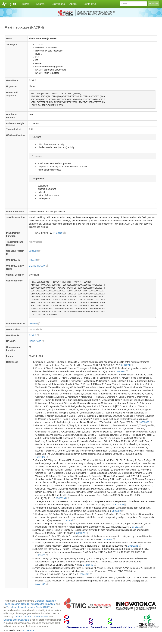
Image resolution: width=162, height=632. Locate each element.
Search (41, 3)
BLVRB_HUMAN (38, 265)
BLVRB (34, 335)
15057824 (41, 457)
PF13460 (59, 233)
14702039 (145, 422)
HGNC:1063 (36, 341)
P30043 (34, 260)
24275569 (89, 565)
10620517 (108, 539)
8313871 (137, 527)
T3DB (12, 4)
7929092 (117, 511)
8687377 (82, 533)
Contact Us (90, 3)
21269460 (41, 555)
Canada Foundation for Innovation (38, 604)
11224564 (41, 584)
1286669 (69, 520)
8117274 (127, 365)
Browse (26, 3)
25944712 (86, 574)
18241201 (134, 546)
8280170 (120, 504)
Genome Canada (22, 616)
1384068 (34, 251)
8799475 (122, 371)
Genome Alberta (40, 616)
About (74, 3)
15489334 (62, 498)
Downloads (58, 3)
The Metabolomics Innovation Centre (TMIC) (28, 607)
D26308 (34, 323)
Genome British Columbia (16, 620)
